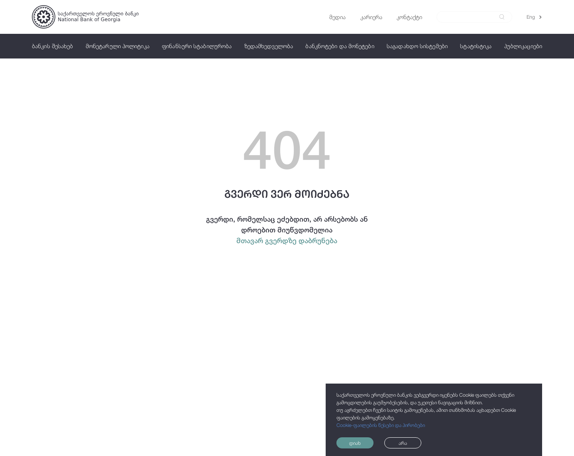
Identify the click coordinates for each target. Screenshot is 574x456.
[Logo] (85, 17)
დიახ (355, 443)
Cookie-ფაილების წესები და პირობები (380, 425)
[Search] (470, 17)
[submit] (501, 16)
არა (403, 443)
